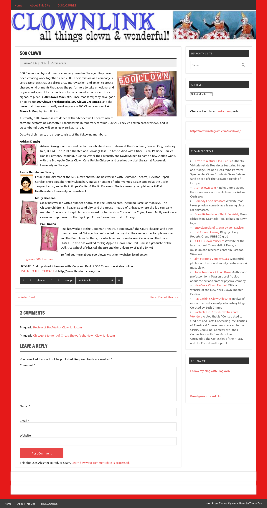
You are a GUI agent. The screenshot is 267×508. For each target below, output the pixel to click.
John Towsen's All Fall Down (213, 272)
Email (24, 420)
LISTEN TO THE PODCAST (37, 271)
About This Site (40, 5)
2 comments (58, 62)
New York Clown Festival (211, 285)
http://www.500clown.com (37, 259)
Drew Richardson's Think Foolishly (217, 214)
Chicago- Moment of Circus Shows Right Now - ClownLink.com (74, 335)
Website (25, 435)
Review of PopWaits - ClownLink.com (57, 327)
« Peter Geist (26, 297)
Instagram (224, 111)
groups (69, 280)
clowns (41, 280)
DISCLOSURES (66, 5)
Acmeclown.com (205, 187)
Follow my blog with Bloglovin (210, 370)
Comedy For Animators (210, 201)
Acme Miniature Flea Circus (213, 161)
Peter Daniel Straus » (164, 297)
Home (18, 5)
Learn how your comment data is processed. (101, 462)
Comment (27, 364)
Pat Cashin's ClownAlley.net (213, 298)
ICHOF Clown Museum (209, 241)
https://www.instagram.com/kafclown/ (215, 131)
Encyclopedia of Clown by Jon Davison (220, 227)
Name (25, 405)
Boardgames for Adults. (205, 396)
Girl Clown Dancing (207, 232)
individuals (84, 280)
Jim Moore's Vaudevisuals (212, 258)
